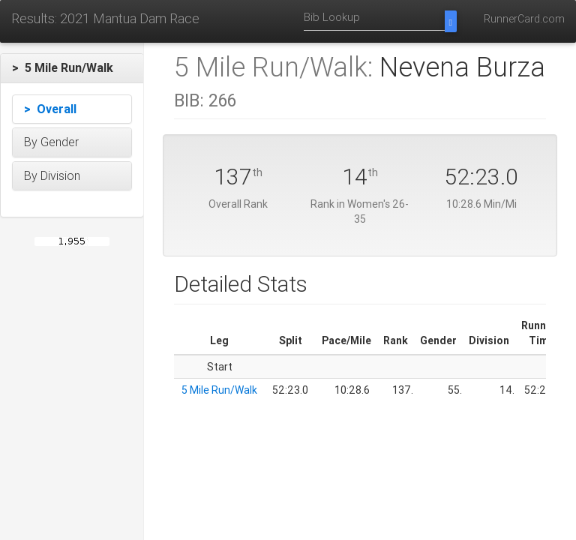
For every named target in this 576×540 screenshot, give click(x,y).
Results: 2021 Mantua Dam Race (105, 18)
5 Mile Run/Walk (219, 390)
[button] (72, 68)
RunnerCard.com (524, 19)
